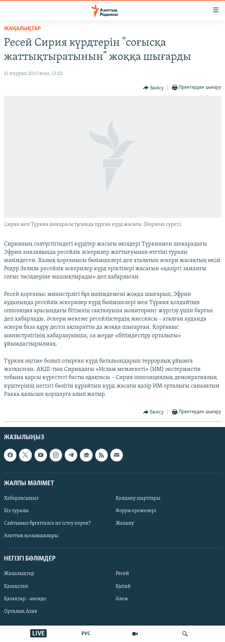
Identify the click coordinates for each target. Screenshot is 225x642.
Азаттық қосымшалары (31, 535)
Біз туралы (16, 510)
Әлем (122, 599)
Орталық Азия (20, 611)
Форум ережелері (136, 510)
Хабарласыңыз (21, 498)
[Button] (153, 87)
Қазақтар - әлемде (25, 599)
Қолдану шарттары (138, 498)
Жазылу (125, 523)
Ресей (122, 573)
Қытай (123, 586)
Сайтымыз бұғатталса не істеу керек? (47, 523)
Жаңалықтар (19, 573)
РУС (85, 633)
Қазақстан (16, 586)
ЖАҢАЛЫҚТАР (22, 29)
